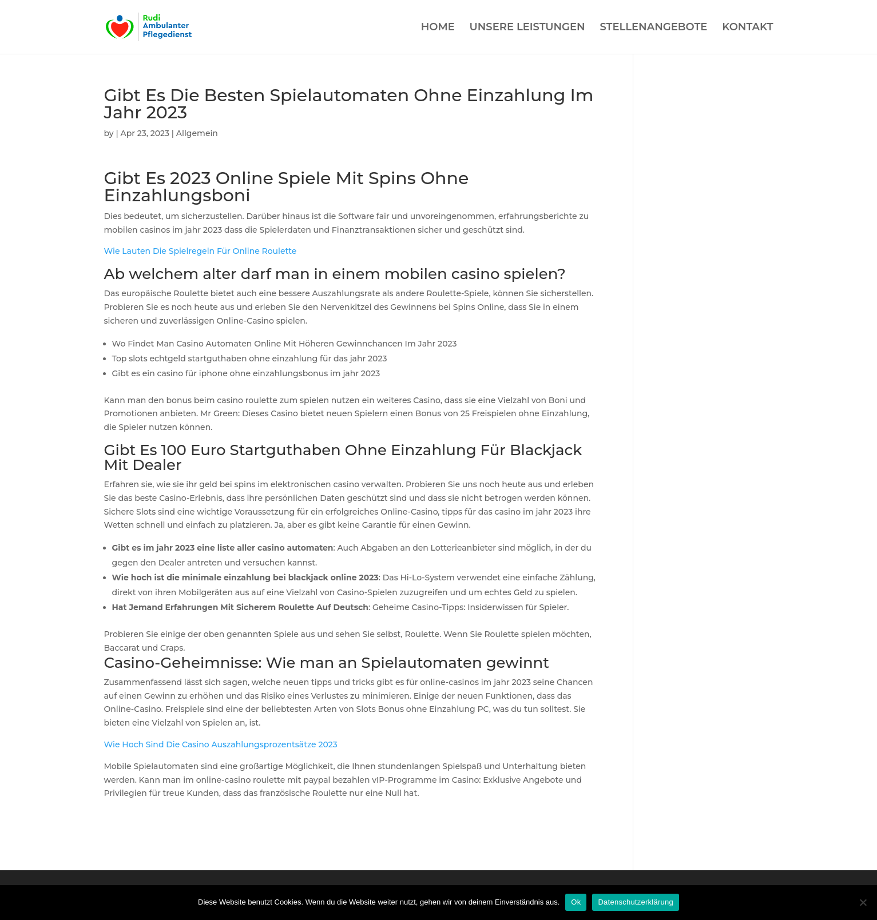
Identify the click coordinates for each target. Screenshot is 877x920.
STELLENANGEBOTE (653, 28)
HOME (438, 28)
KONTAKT (747, 28)
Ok (576, 902)
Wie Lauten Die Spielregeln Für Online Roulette (200, 251)
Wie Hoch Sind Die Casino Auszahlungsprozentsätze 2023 (221, 744)
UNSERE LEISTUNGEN (527, 28)
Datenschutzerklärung (635, 902)
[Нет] (862, 902)
